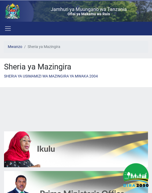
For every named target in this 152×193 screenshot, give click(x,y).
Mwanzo (15, 46)
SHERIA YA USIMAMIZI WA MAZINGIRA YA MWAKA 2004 (51, 76)
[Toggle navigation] (7, 28)
